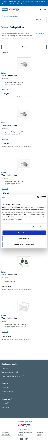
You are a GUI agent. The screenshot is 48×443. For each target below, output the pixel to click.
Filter (24, 47)
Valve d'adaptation (9, 76)
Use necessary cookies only (24, 244)
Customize (24, 238)
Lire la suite (41, 33)
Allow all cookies (24, 233)
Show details (37, 227)
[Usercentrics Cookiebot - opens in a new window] (37, 197)
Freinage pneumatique (9, 16)
